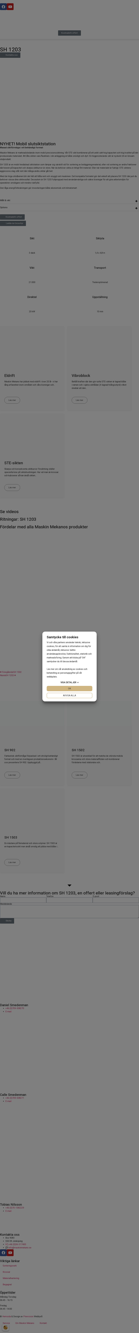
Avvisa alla (69, 695)
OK (69, 688)
